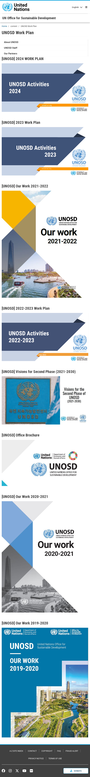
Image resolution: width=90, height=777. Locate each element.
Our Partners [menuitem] (10, 53)
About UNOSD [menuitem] (11, 42)
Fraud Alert (72, 751)
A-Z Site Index (16, 751)
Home (4, 26)
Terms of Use (55, 758)
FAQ (59, 751)
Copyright (46, 751)
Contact (32, 751)
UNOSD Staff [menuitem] (10, 47)
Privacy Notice (36, 758)
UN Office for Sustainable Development (29, 18)
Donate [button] (76, 770)
